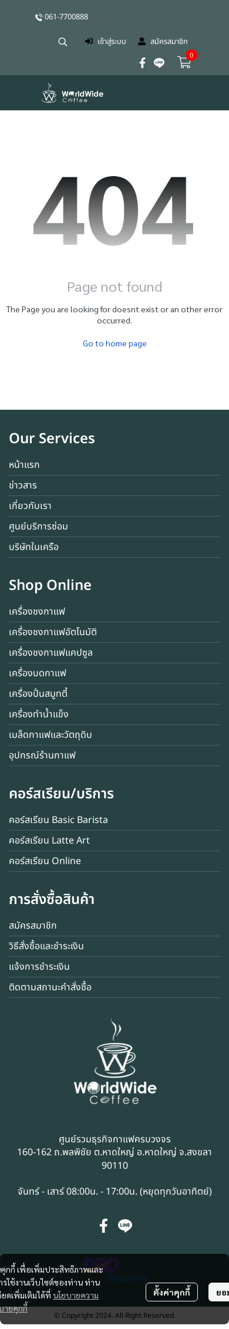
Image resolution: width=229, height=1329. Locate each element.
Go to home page (115, 343)
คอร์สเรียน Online (45, 861)
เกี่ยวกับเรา (30, 506)
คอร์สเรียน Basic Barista (58, 820)
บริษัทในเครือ (34, 547)
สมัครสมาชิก (163, 42)
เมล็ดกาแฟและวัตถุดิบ (50, 735)
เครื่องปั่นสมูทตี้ (38, 694)
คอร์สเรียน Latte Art (49, 841)
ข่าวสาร (23, 485)
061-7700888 (66, 17)
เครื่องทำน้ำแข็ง (39, 714)
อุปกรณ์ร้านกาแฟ (42, 755)
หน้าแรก (24, 465)
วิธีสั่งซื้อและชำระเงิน (46, 946)
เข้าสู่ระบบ (105, 42)
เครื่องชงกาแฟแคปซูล (51, 653)
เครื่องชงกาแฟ (37, 612)
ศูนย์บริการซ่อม (38, 527)
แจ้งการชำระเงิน (39, 967)
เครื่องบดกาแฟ (37, 673)
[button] (62, 41)
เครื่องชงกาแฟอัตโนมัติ (53, 632)
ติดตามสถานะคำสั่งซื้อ (50, 987)
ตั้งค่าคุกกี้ (171, 1292)
